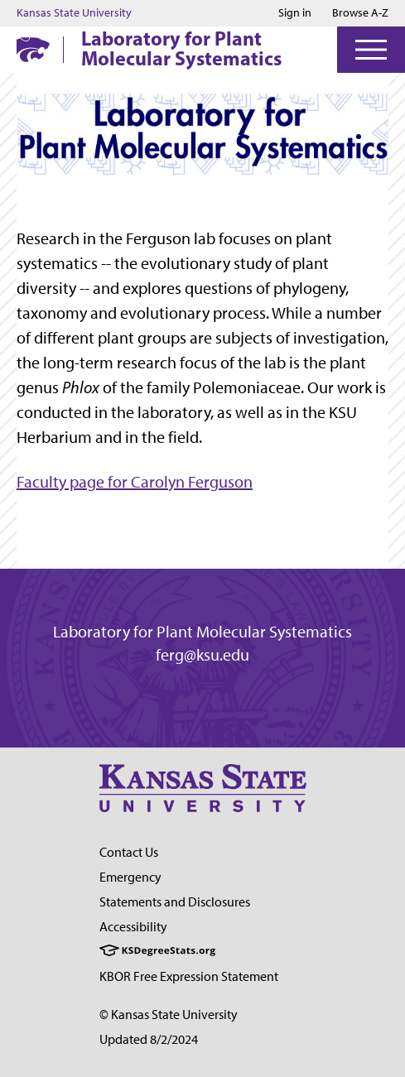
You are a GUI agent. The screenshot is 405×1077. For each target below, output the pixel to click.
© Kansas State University (168, 1014)
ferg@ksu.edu (202, 655)
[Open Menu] (371, 49)
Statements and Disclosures (174, 902)
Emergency (130, 877)
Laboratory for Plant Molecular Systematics (181, 48)
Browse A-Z (360, 13)
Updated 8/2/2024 (148, 1039)
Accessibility (133, 927)
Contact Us (128, 852)
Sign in (294, 13)
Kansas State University (74, 13)
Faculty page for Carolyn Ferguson (135, 482)
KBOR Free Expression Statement (188, 976)
